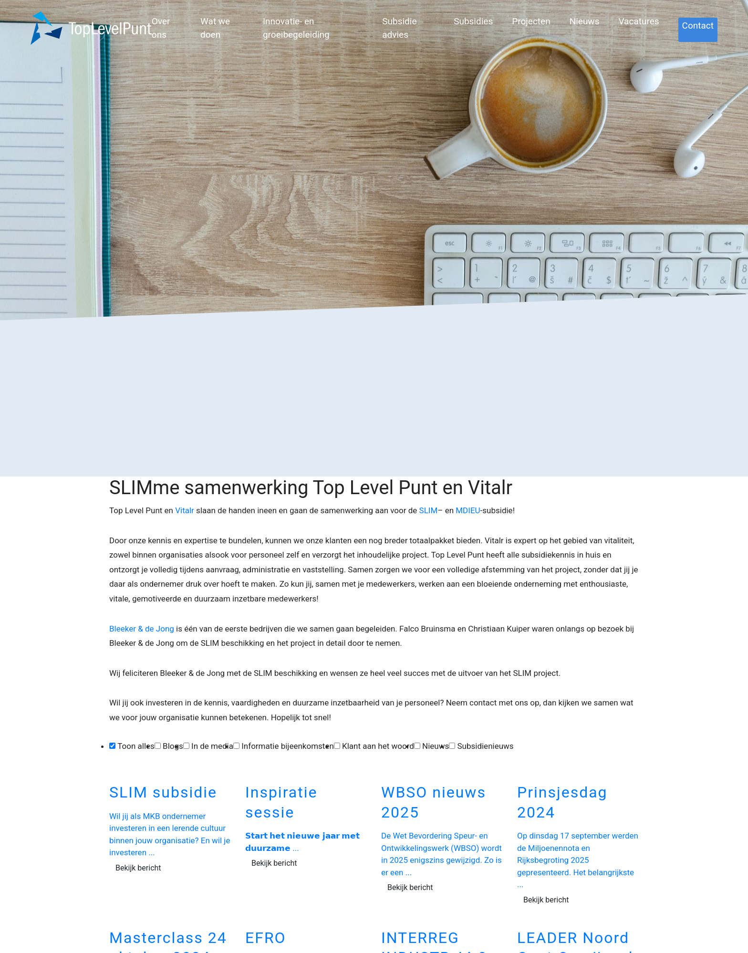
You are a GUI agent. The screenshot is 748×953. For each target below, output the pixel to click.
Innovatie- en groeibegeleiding (296, 28)
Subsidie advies (399, 28)
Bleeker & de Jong (141, 628)
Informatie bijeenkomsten (287, 746)
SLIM (428, 510)
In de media (212, 746)
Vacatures (638, 21)
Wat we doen (215, 28)
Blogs (173, 746)
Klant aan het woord (378, 746)
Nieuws (585, 21)
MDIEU (468, 510)
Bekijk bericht (138, 867)
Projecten (531, 21)
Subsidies (473, 21)
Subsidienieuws (485, 746)
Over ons (161, 28)
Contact (698, 25)
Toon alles (136, 746)
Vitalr (184, 510)
